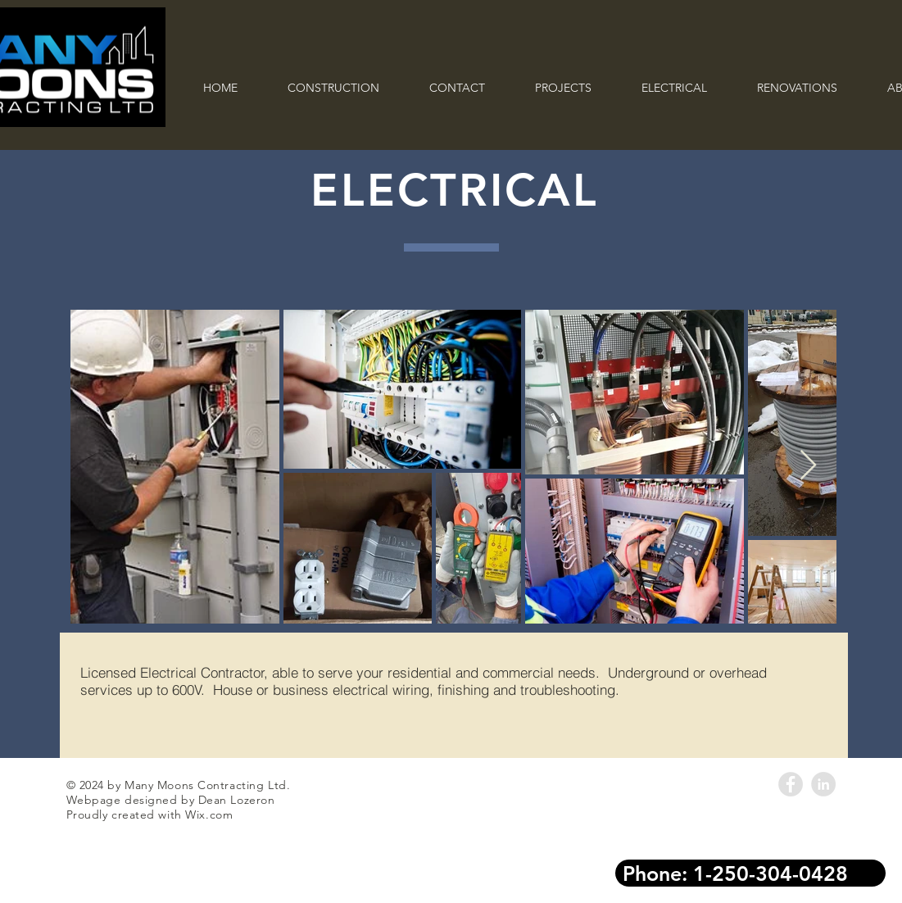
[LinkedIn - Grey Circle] (823, 784)
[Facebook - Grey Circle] (790, 784)
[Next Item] (808, 466)
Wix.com (209, 814)
